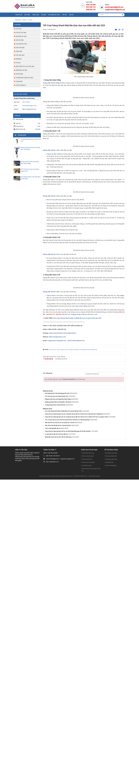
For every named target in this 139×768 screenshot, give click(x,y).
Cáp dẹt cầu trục (21, 32)
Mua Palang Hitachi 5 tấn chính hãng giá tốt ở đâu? (30, 177)
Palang (18, 62)
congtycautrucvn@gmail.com (56, 629)
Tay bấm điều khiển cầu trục (24, 77)
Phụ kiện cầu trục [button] (54, 15)
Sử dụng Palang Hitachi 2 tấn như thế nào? (31, 140)
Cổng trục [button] (35, 15)
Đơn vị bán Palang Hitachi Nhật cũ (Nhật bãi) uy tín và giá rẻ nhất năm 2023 (77, 606)
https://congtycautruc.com (57, 625)
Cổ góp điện (19, 74)
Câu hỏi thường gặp (110, 754)
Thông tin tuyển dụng (111, 748)
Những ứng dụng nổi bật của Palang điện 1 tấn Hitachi (30, 148)
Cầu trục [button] (27, 15)
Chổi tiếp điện (20, 47)
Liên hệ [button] (71, 15)
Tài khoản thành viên (111, 744)
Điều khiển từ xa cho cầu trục (25, 66)
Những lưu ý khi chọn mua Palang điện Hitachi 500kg (30, 162)
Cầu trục (18, 29)
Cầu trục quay (20, 55)
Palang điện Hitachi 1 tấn (51, 289)
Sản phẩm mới (109, 751)
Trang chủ (18, 15)
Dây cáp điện (20, 40)
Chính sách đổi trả (87, 748)
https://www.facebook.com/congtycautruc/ (62, 621)
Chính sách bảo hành (88, 744)
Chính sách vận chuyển (88, 751)
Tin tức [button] (64, 15)
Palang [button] (43, 15)
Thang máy (19, 81)
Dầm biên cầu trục (21, 70)
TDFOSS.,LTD (83, 764)
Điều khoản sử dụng (94, 764)
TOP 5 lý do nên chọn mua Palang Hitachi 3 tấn (30, 170)
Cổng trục (19, 51)
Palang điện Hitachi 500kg (51, 83)
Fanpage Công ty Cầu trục (79, 603)
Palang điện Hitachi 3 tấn (51, 493)
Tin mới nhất (21, 135)
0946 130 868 (26, 102)
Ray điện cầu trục (21, 36)
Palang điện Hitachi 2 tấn (51, 385)
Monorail (19, 59)
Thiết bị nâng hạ (21, 85)
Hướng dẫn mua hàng (111, 741)
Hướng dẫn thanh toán (88, 741)
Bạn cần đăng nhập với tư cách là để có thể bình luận (65, 668)
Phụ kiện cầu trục (21, 44)
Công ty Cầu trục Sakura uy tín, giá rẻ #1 (62, 764)
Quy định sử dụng (86, 754)
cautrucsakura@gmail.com (76, 629)
